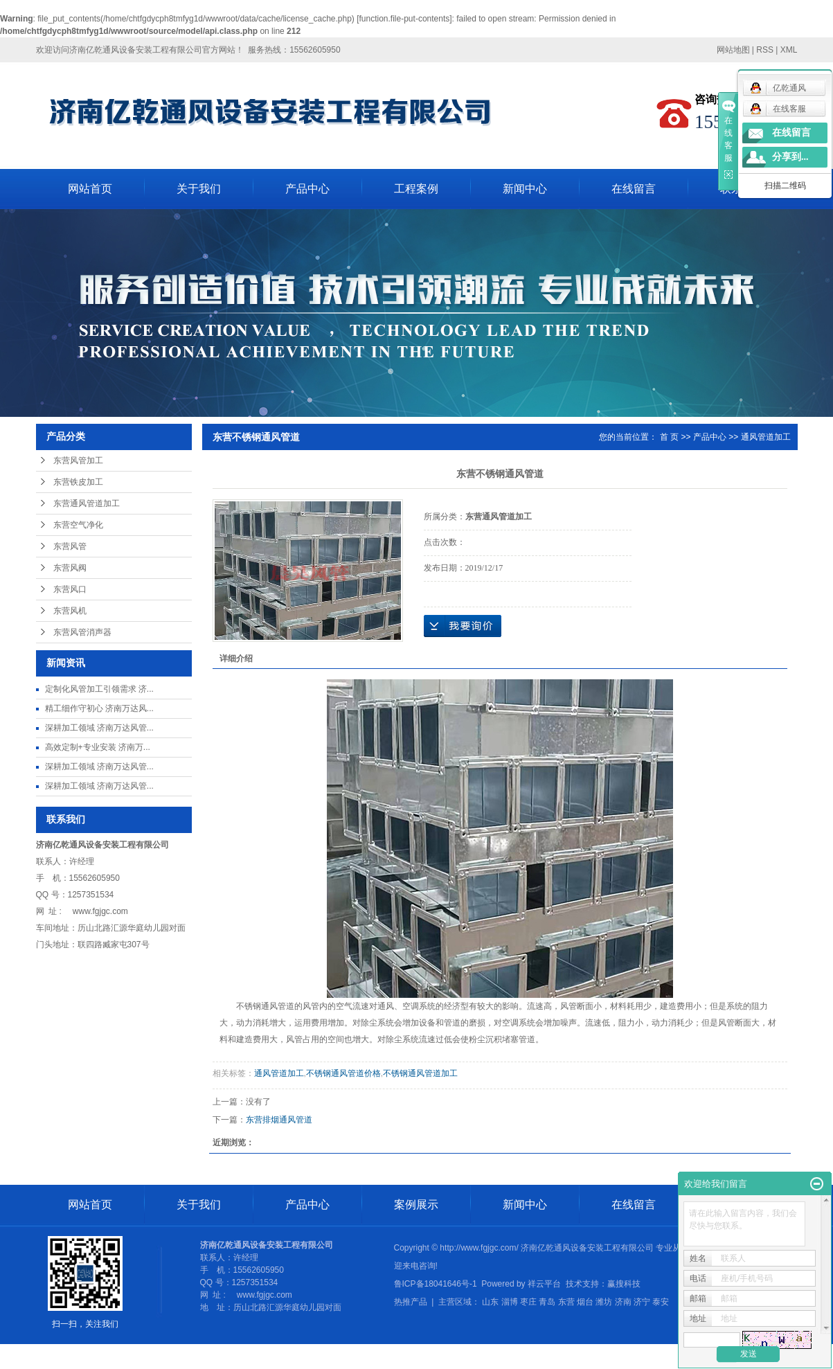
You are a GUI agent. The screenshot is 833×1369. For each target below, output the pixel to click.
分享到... (790, 157)
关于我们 (199, 189)
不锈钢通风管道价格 (343, 1073)
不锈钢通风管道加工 (420, 1073)
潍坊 (603, 1302)
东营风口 (70, 589)
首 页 (669, 437)
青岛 (547, 1302)
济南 (623, 1302)
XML (789, 50)
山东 (490, 1302)
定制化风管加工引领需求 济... (99, 689)
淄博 (509, 1302)
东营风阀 (70, 568)
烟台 (585, 1302)
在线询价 (462, 626)
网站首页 (90, 189)
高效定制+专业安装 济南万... (97, 747)
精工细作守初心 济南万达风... (99, 708)
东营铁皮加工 (78, 482)
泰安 (660, 1302)
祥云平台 (544, 1284)
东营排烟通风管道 (279, 1120)
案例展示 (416, 1204)
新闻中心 (525, 189)
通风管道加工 (766, 437)
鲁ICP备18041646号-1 (435, 1284)
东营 (566, 1302)
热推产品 (410, 1302)
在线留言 (633, 189)
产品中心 (307, 189)
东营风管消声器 (82, 632)
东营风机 (70, 611)
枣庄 (528, 1302)
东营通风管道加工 (86, 503)
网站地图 (733, 50)
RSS (764, 50)
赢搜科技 (624, 1284)
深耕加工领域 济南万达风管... (99, 728)
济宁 (642, 1302)
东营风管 (70, 546)
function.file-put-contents (404, 19)
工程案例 (416, 189)
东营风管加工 (78, 460)
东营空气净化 (78, 525)
